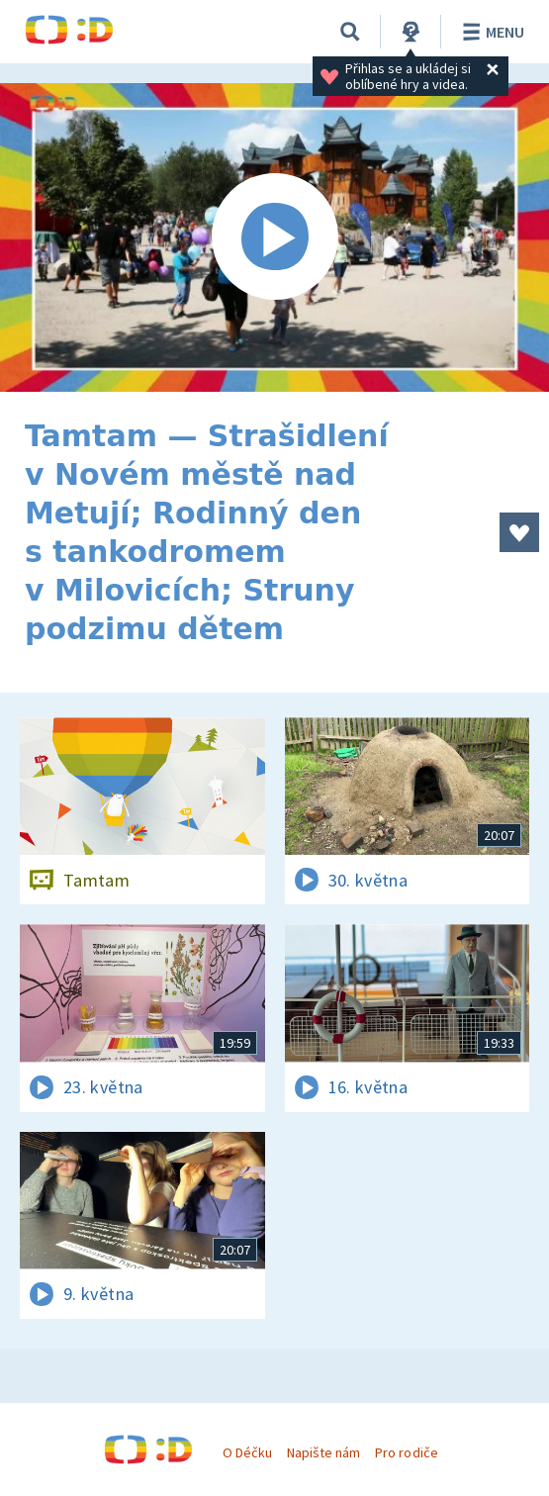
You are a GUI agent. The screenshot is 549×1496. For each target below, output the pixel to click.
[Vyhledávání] (350, 31)
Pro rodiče (406, 1452)
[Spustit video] (274, 237)
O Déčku (247, 1452)
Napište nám (323, 1452)
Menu (490, 32)
